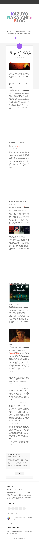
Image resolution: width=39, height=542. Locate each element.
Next (22, 473)
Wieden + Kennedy (20, 206)
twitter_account (13, 1)
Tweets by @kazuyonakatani (13, 527)
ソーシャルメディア (19, 57)
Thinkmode (18, 89)
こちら (12, 219)
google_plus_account (25, 1)
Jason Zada (18, 346)
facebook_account (16, 1)
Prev (16, 473)
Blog (19, 473)
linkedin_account (22, 1)
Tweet (11, 62)
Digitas (18, 146)
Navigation (21, 38)
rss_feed (19, 1)
